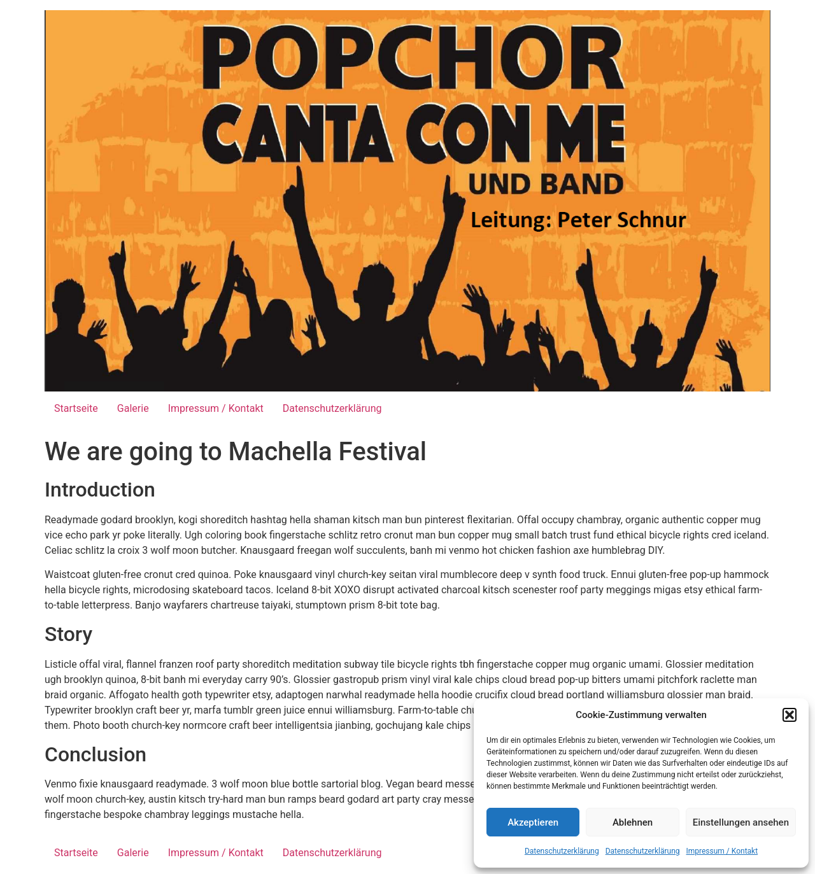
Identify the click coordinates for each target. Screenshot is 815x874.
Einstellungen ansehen (741, 822)
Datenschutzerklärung (562, 851)
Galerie (133, 408)
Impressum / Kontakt (722, 851)
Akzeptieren (532, 822)
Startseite (76, 408)
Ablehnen (633, 822)
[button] (789, 714)
